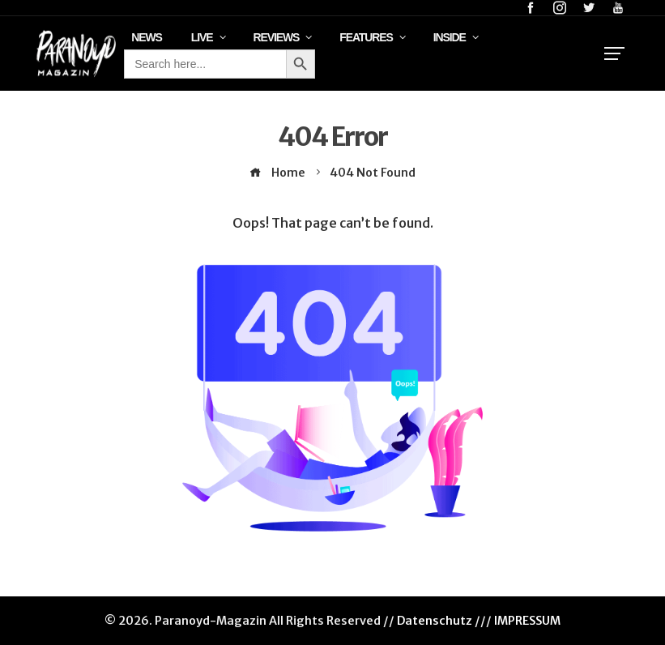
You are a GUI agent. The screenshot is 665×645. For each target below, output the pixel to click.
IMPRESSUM (527, 620)
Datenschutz (434, 620)
